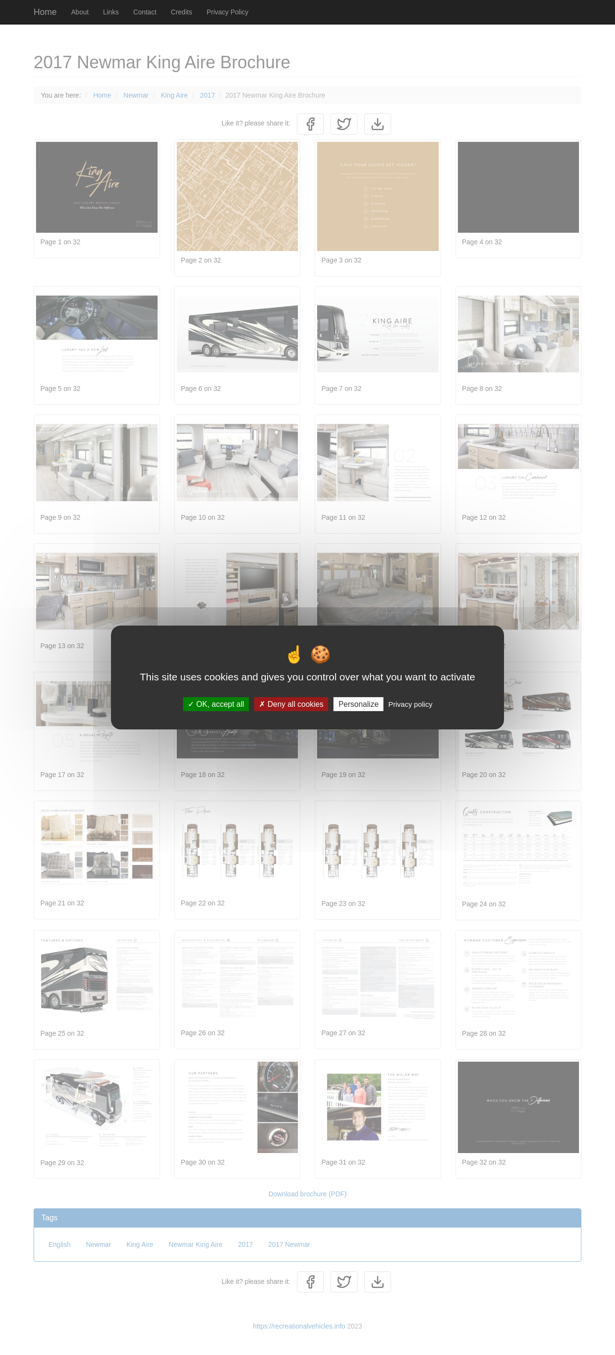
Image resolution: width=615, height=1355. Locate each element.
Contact (144, 12)
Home (45, 12)
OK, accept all (216, 704)
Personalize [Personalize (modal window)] (358, 704)
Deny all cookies (291, 704)
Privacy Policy (227, 12)
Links (111, 12)
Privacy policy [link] (410, 704)
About (80, 12)
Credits (181, 12)
